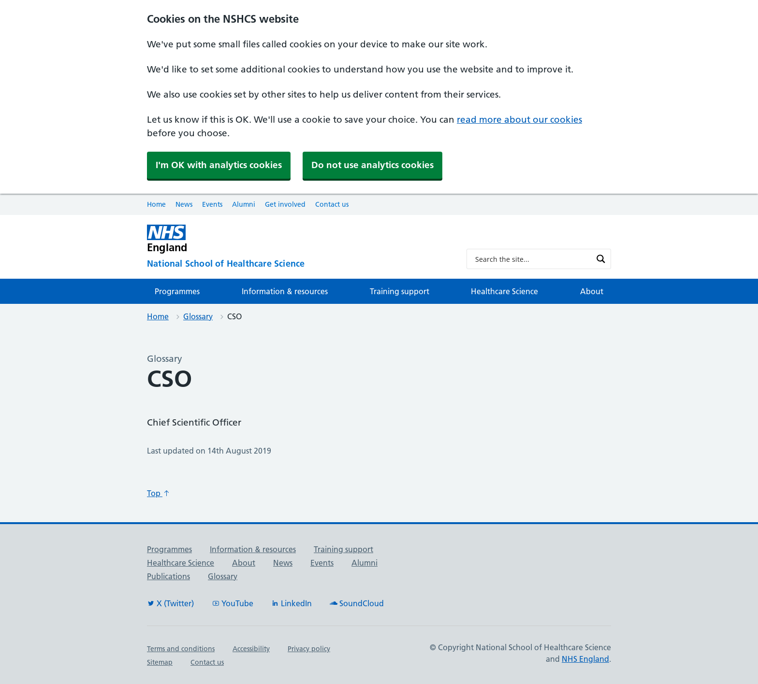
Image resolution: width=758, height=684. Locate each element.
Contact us (332, 204)
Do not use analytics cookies (372, 165)
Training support (399, 291)
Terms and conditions (181, 648)
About (591, 291)
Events (212, 204)
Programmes (177, 291)
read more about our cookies (519, 119)
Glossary (198, 316)
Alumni (243, 204)
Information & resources (285, 291)
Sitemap (160, 662)
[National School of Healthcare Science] (299, 264)
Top (158, 493)
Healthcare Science (504, 291)
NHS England (585, 659)
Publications (168, 576)
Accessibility (251, 648)
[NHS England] (299, 239)
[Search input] (532, 259)
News (183, 204)
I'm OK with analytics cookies (219, 165)
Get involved (285, 204)
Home (156, 204)
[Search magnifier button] (601, 259)
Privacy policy (309, 648)
